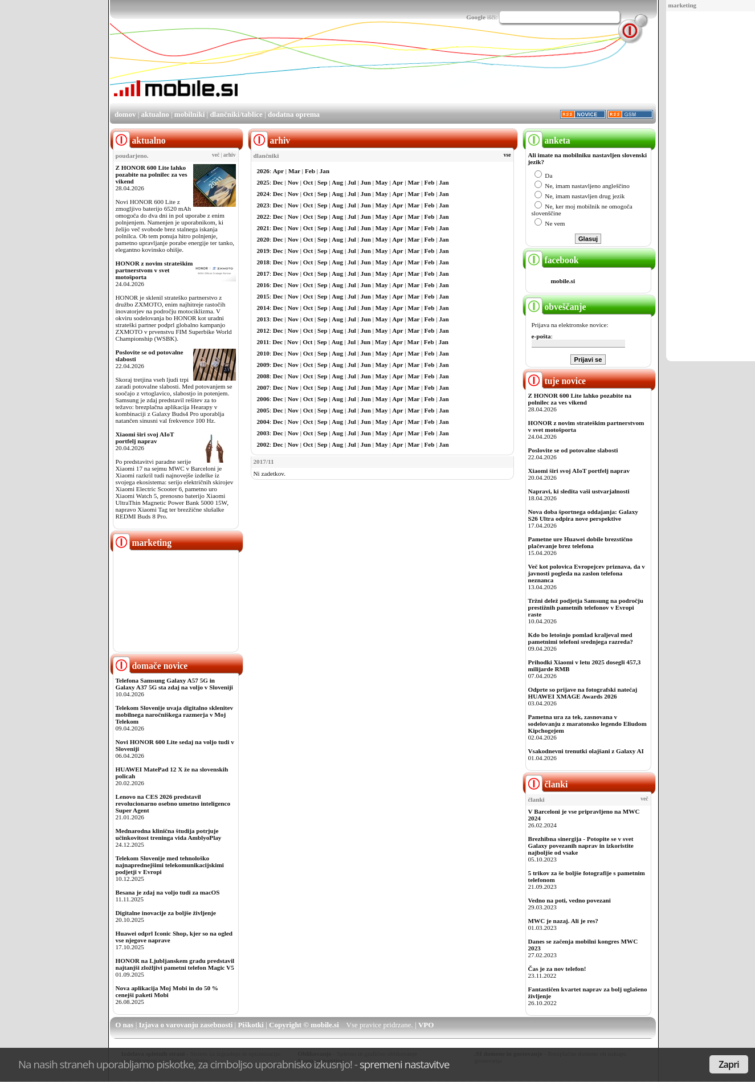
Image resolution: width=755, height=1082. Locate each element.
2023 (263, 205)
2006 (263, 398)
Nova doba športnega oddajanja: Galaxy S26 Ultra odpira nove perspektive (583, 515)
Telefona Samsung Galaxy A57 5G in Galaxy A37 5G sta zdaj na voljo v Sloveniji (174, 684)
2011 (263, 341)
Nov (293, 182)
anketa (547, 140)
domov (125, 114)
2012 (263, 330)
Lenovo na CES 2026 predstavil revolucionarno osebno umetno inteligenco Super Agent (173, 803)
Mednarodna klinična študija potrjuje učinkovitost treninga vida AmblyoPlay (169, 834)
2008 (263, 376)
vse (507, 155)
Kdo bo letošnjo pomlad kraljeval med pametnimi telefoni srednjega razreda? (580, 638)
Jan (324, 171)
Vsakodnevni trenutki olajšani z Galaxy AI (586, 751)
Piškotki (251, 1024)
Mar (294, 171)
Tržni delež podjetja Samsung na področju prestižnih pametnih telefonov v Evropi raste (586, 607)
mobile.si (563, 280)
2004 (263, 421)
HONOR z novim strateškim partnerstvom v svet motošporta (154, 270)
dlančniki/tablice (236, 114)
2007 (263, 387)
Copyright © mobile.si (304, 1024)
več (215, 155)
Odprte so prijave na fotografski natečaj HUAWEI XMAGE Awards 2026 (583, 693)
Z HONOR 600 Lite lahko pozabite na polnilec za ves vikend (151, 174)
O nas (124, 1024)
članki (546, 784)
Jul (352, 182)
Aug (337, 182)
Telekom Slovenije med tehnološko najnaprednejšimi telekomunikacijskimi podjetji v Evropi (170, 865)
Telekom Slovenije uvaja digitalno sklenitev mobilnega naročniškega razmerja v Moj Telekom (175, 714)
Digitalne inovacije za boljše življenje (166, 912)
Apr (278, 171)
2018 (263, 262)
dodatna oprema (294, 114)
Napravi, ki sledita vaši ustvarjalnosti (579, 491)
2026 (263, 171)
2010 (263, 353)
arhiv (229, 155)
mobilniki (189, 114)
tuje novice (555, 381)
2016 (263, 284)
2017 (263, 273)
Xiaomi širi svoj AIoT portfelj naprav (145, 437)
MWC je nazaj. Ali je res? (563, 920)
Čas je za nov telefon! (557, 968)
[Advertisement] (706, 187)
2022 (263, 216)
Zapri (729, 1064)
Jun (366, 182)
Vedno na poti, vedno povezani (569, 900)
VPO (426, 1024)
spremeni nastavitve (405, 1064)
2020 (263, 239)
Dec (278, 182)
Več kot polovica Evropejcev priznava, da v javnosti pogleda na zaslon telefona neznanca (586, 573)
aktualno (155, 114)
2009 (263, 364)
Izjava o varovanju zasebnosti (186, 1024)
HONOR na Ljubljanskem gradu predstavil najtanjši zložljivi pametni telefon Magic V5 (175, 964)
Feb (310, 171)
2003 (263, 433)
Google (475, 17)
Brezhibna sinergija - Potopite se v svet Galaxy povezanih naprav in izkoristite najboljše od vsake (581, 845)
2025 (263, 182)
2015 (263, 296)
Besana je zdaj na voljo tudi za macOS (168, 892)
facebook (552, 260)
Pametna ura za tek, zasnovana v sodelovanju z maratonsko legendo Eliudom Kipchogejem (587, 723)
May (382, 182)
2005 (263, 410)
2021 (263, 227)
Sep (322, 182)
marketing (682, 5)
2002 (263, 444)
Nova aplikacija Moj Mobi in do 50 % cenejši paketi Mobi (167, 991)
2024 (263, 193)
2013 (263, 319)
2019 (263, 250)
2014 (263, 307)
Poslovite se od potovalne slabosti (573, 450)
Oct (308, 182)
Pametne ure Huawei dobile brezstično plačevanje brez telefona (580, 542)
